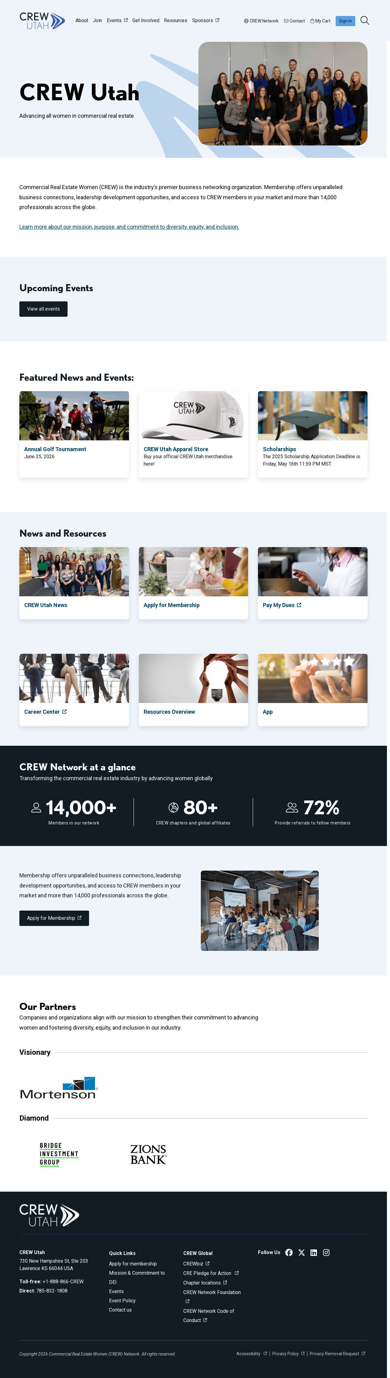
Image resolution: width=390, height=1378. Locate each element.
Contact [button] (294, 20)
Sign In (345, 20)
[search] (365, 21)
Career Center (42, 712)
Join (97, 20)
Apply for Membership (172, 605)
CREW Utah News (45, 605)
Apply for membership (133, 1264)
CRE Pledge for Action (207, 1273)
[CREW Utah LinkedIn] (313, 1254)
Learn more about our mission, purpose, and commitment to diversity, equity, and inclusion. (129, 227)
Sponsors (202, 20)
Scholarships (279, 449)
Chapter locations (202, 1283)
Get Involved (145, 20)
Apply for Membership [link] (51, 918)
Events (114, 20)
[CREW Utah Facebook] (289, 1254)
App (268, 712)
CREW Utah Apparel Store (176, 449)
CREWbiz (193, 1264)
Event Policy (122, 1301)
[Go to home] (42, 21)
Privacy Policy (285, 1353)
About (82, 20)
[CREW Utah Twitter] (301, 1254)
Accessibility (248, 1353)
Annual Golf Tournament (55, 449)
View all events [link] (43, 309)
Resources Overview (169, 712)
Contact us (120, 1310)
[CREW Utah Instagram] (326, 1254)
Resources (175, 20)
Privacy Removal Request (334, 1353)
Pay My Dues (278, 605)
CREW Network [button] (261, 20)
